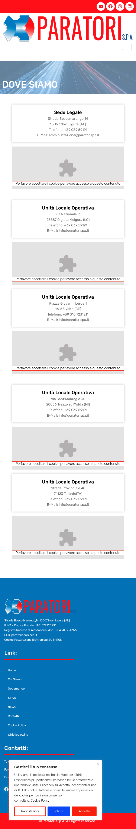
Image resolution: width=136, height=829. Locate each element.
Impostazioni (30, 811)
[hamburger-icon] (127, 47)
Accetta (84, 811)
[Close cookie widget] (98, 764)
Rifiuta (59, 811)
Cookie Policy (40, 800)
